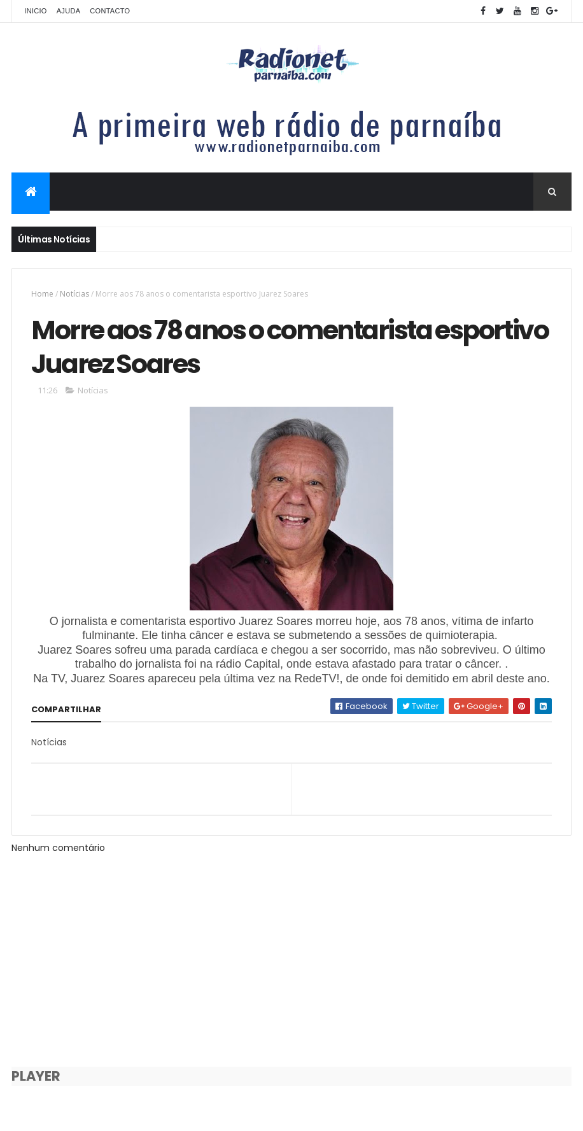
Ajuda (69, 11)
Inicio (35, 11)
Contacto (110, 11)
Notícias (74, 293)
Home (42, 293)
